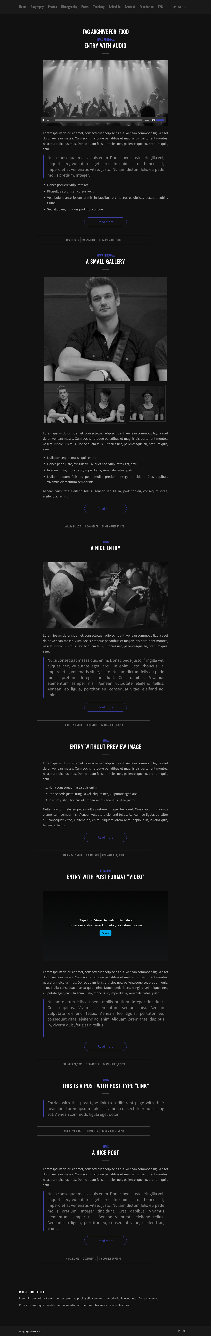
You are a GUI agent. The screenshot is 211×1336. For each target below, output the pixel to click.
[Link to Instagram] (184, 6)
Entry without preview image (105, 746)
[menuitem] (23, 7)
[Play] (43, 120)
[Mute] (153, 120)
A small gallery (105, 261)
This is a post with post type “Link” (105, 1086)
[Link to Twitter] (174, 6)
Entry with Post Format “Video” (105, 877)
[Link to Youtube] (179, 6)
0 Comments (88, 239)
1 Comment (91, 725)
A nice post (105, 1152)
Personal (109, 39)
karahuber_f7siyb (111, 239)
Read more (105, 222)
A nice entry (105, 548)
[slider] (98, 120)
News (99, 39)
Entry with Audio (105, 45)
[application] (103, 120)
